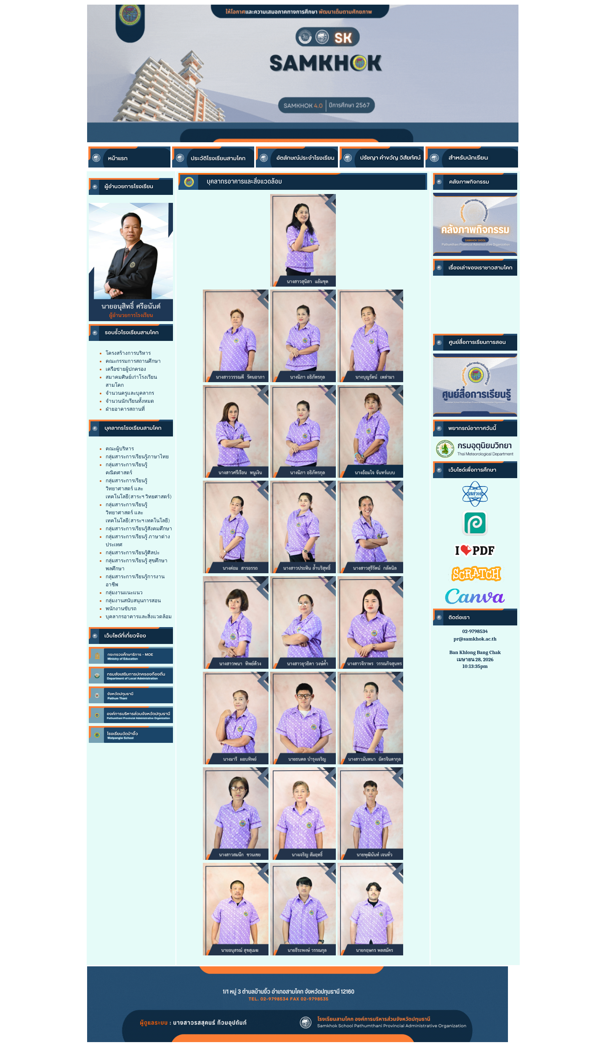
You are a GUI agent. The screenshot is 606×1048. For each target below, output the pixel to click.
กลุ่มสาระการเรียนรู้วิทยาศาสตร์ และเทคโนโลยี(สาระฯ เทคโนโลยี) (138, 513)
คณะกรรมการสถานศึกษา (133, 361)
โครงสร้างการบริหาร (128, 353)
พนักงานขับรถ (121, 609)
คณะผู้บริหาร (120, 449)
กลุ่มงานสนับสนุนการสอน (133, 601)
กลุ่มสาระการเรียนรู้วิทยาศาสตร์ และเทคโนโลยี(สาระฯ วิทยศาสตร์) (139, 489)
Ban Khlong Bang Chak (475, 652)
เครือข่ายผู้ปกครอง (126, 369)
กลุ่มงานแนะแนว (124, 593)
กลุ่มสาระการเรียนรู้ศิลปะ (132, 553)
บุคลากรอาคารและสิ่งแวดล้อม (139, 617)
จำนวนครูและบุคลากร (130, 393)
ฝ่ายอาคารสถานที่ (125, 409)
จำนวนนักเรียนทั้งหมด (130, 401)
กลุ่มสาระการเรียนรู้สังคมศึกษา (139, 529)
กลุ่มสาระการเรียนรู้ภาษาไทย (137, 457)
